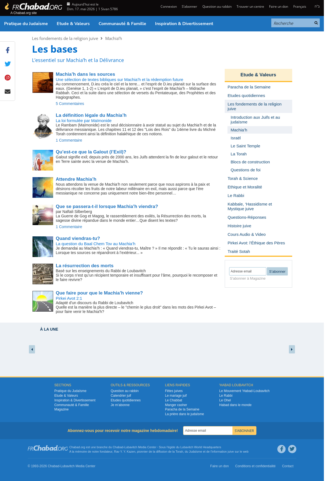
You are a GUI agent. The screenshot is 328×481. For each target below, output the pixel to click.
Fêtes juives (174, 391)
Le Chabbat (173, 400)
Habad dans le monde (235, 405)
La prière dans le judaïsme (184, 414)
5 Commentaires (70, 103)
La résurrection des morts (85, 265)
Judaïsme (195, 451)
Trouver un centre (250, 6)
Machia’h (113, 38)
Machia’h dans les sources (85, 74)
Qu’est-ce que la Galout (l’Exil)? (91, 152)
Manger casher (176, 405)
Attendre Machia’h (76, 179)
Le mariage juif (176, 396)
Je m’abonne (120, 405)
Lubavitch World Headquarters (200, 447)
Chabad (118, 447)
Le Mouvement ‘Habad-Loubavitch (244, 391)
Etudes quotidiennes (126, 400)
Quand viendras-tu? (78, 238)
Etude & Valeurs (73, 24)
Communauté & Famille (122, 24)
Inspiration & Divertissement (184, 24)
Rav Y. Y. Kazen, (125, 451)
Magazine (61, 409)
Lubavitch (130, 447)
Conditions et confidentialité (255, 466)
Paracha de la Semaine (182, 409)
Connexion (168, 6)
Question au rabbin (217, 6)
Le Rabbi (225, 396)
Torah (179, 451)
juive (231, 451)
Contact (287, 466)
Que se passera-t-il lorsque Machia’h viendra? (107, 206)
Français (299, 6)
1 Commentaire (69, 140)
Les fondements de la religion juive (65, 38)
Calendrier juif (121, 396)
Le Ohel (225, 400)
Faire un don (278, 6)
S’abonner (189, 6)
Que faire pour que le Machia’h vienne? (99, 293)
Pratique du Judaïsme (26, 24)
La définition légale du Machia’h (91, 115)
